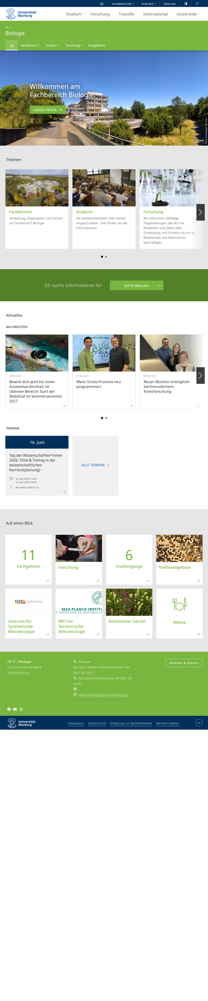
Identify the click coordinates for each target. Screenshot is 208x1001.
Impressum (76, 723)
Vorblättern (200, 210)
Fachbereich (31, 45)
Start (100, 4)
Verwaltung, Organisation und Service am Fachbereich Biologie (36, 197)
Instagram (21, 710)
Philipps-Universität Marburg (24, 726)
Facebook (9, 710)
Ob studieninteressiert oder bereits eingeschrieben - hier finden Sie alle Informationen (104, 199)
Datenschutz (97, 723)
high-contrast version (184, 4)
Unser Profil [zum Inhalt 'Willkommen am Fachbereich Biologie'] (47, 110)
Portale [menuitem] (150, 4)
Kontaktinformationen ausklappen (199, 722)
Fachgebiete (96, 45)
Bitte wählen (129, 284)
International (158, 14)
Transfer (129, 14)
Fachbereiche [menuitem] (124, 4)
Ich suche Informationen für (73, 285)
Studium (76, 14)
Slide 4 (106, 257)
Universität (189, 14)
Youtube (14, 710)
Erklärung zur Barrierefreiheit (131, 723)
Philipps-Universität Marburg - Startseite (24, 13)
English (170, 4)
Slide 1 (102, 257)
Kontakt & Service (184, 663)
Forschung (102, 14)
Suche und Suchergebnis (195, 4)
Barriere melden (167, 723)
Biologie (14, 47)
